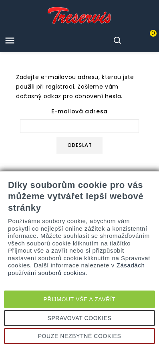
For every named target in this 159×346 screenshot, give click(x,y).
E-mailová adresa (79, 111)
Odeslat (79, 145)
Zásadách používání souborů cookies (76, 269)
